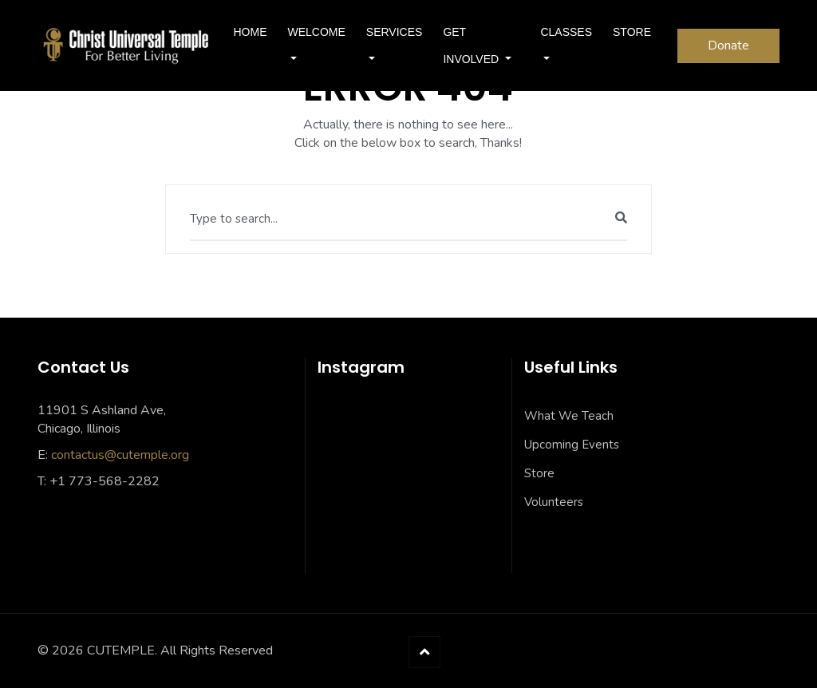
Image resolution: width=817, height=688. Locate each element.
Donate (728, 45)
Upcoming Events (571, 445)
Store (539, 473)
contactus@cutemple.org (120, 455)
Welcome (316, 32)
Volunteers (553, 502)
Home (249, 32)
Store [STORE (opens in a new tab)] (632, 32)
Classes (566, 32)
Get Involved (472, 45)
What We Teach (569, 416)
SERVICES (394, 32)
